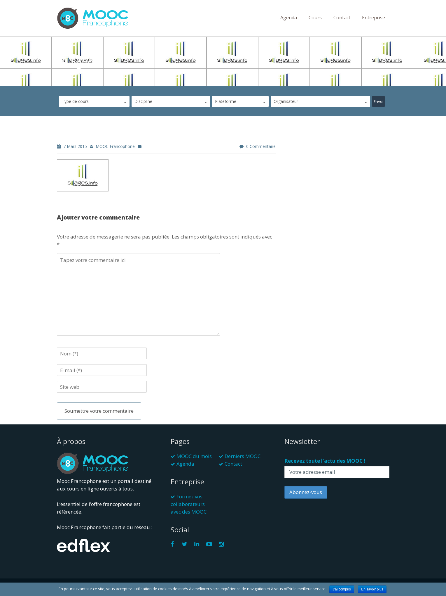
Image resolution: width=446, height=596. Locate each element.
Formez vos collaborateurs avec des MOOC (189, 504)
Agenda (288, 17)
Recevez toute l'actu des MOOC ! (324, 460)
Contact (341, 17)
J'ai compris (342, 589)
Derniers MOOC (242, 456)
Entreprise (373, 17)
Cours (315, 17)
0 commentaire (261, 146)
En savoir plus (372, 589)
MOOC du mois (194, 456)
